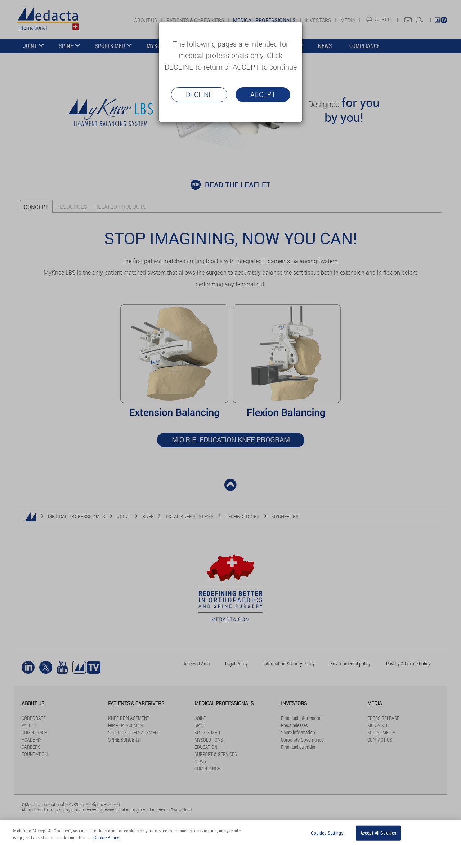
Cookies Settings (327, 833)
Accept (263, 94)
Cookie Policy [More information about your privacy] (106, 837)
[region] (230, 832)
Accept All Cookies (378, 833)
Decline (199, 94)
